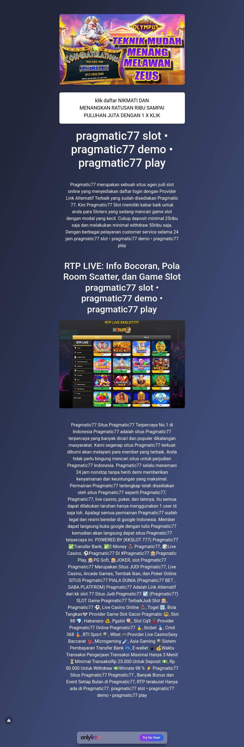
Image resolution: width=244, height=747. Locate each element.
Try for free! (151, 738)
